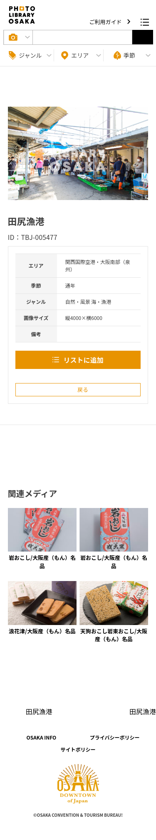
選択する (142, 37)
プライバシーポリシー (115, 737)
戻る (82, 389)
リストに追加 (83, 360)
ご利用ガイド (106, 22)
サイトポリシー (77, 749)
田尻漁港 (39, 711)
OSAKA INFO (41, 737)
